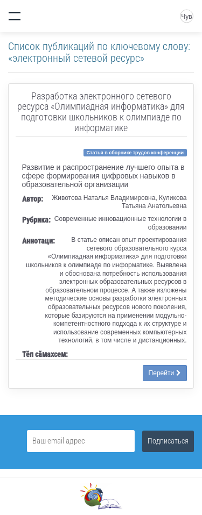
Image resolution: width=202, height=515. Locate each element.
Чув (186, 16)
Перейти (165, 373)
